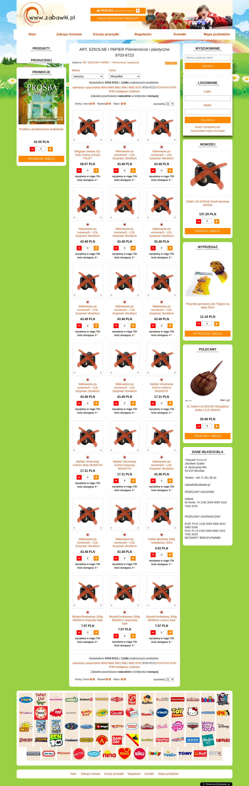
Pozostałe (36, 134)
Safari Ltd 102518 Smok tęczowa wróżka (207, 203)
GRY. (26, 203)
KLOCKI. (28, 229)
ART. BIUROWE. (32, 60)
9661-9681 (122, 86)
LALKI (26, 250)
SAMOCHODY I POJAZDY (38, 286)
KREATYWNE (31, 238)
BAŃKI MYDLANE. (34, 154)
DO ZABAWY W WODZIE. (38, 190)
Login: (208, 91)
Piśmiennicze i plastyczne (41, 94)
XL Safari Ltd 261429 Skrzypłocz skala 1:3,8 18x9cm (208, 408)
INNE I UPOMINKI (33, 208)
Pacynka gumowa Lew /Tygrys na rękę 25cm (207, 305)
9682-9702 (135, 86)
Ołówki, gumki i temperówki (46, 121)
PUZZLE (28, 277)
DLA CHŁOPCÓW (33, 163)
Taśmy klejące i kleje (38, 144)
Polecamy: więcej (207, 435)
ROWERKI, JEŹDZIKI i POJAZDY (42, 281)
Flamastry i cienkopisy (43, 117)
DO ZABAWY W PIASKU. (37, 181)
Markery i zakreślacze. (43, 103)
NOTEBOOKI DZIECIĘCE (38, 263)
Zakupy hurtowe (70, 34)
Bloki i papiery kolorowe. (44, 126)
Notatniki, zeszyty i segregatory (44, 149)
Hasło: (207, 105)
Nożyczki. (36, 99)
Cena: (112, 69)
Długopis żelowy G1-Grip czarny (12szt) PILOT (87, 153)
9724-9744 (163, 86)
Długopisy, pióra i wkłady (45, 130)
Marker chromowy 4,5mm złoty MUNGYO (88, 463)
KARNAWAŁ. (30, 224)
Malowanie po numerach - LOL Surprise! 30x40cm (124, 153)
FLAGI (27, 199)
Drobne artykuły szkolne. (41, 86)
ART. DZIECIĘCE (33, 72)
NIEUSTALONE (32, 312)
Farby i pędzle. (39, 112)
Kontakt (178, 34)
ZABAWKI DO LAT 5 (34, 294)
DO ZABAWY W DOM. (36, 177)
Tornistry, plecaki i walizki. (41, 81)
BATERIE (28, 159)
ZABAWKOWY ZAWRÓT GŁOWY (42, 56)
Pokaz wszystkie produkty (118, 18)
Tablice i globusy (36, 140)
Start (34, 34)
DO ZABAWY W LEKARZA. (38, 172)
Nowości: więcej (207, 231)
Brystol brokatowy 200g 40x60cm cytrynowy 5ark (125, 620)
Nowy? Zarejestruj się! (207, 126)
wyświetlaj (159, 102)
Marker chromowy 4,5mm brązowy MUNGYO (124, 465)
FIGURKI (28, 194)
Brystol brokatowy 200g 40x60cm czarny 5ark (161, 618)
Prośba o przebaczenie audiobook (41, 407)
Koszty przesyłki (106, 34)
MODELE (28, 254)
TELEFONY (30, 290)
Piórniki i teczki (35, 90)
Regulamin (142, 34)
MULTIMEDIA (31, 259)
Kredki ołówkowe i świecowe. (47, 108)
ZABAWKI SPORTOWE (36, 303)
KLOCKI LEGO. (32, 233)
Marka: (76, 69)
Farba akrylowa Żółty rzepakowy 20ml (161, 541)
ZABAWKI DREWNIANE (37, 299)
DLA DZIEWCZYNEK (35, 168)
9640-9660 (108, 86)
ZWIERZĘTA (30, 308)
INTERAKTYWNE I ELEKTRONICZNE (31, 219)
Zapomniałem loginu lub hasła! (207, 130)
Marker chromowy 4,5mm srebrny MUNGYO (161, 387)
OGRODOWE (31, 268)
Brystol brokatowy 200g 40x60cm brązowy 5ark (88, 618)
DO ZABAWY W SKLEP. (37, 186)
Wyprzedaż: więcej (207, 333)
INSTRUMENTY (32, 212)
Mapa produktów (214, 34)
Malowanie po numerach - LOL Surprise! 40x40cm (161, 153)
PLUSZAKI (29, 272)
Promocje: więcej (41, 437)
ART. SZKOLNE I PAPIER (38, 77)
